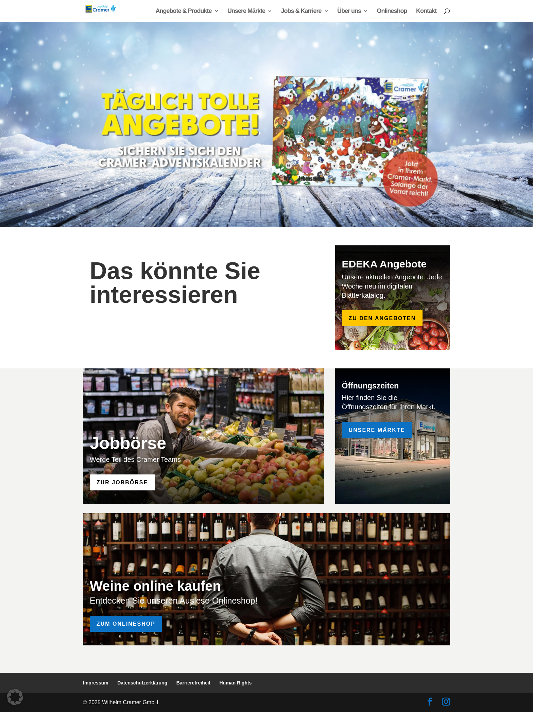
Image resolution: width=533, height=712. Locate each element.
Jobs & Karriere (301, 11)
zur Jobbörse (122, 482)
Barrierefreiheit (193, 682)
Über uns (349, 11)
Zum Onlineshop (126, 624)
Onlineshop (392, 11)
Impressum (95, 682)
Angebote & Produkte (184, 11)
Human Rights (236, 682)
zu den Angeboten (382, 318)
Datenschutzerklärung (142, 682)
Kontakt (426, 11)
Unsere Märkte (246, 11)
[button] (15, 697)
